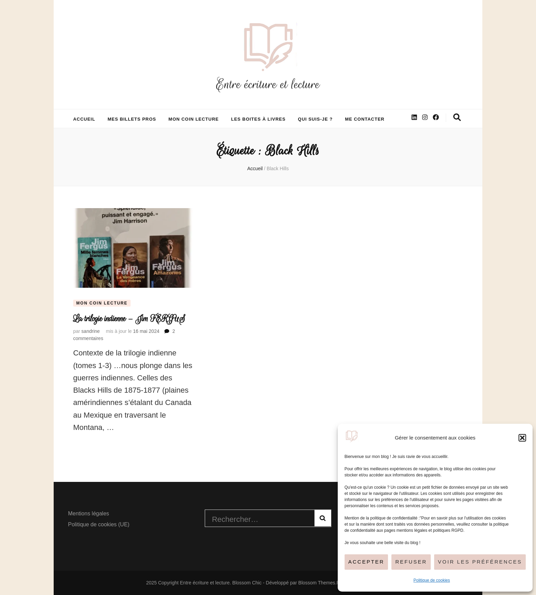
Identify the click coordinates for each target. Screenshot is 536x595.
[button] (522, 437)
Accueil (84, 119)
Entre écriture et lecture (268, 84)
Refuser (411, 562)
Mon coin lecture (194, 119)
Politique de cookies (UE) (99, 524)
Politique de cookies (432, 580)
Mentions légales (88, 513)
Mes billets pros (132, 119)
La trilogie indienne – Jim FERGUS (129, 319)
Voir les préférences (480, 562)
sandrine (90, 331)
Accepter (366, 562)
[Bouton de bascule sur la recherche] (457, 117)
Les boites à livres (258, 119)
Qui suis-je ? (315, 119)
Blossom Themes (316, 582)
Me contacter (364, 119)
